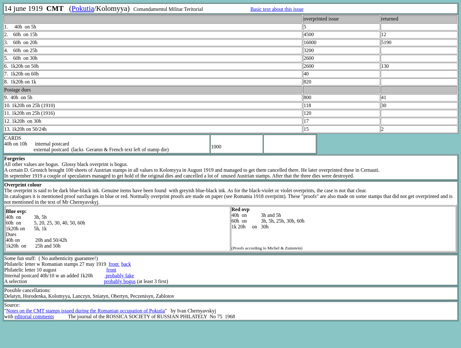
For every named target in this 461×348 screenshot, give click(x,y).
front (114, 264)
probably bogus (120, 281)
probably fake (119, 275)
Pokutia (82, 8)
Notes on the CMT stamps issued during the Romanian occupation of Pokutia (85, 310)
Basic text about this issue (276, 9)
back (126, 264)
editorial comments (34, 316)
